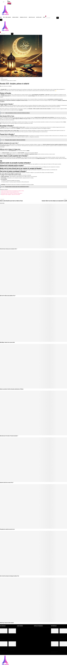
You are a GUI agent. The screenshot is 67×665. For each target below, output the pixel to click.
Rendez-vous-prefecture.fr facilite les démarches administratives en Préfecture (11, 389)
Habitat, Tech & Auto (32, 17)
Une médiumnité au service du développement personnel (11, 636)
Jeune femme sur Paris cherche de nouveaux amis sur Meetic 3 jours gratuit (41, 634)
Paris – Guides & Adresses (7, 17)
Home (1, 17)
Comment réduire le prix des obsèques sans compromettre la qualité (54, 200)
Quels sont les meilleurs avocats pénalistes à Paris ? (10, 192)
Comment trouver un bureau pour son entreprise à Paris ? (8, 248)
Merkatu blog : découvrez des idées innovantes (7, 622)
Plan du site (19, 631)
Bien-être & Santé (38, 17)
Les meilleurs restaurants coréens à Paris (40, 632)
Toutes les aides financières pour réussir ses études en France (11, 200)
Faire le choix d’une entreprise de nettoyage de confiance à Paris (12, 191)
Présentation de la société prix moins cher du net (7, 529)
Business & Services (15, 17)
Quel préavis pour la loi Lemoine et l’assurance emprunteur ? (11, 193)
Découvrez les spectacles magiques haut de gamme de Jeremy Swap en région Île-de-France (3, 636)
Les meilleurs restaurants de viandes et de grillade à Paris (42, 639)
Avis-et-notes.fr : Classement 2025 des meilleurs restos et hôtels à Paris (41, 629)
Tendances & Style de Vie (23, 17)
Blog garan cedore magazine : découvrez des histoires (10, 194)
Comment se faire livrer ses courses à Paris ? (6, 482)
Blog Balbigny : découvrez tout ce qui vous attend (7, 342)
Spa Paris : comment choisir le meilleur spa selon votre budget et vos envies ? (3, 649)
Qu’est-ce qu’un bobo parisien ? (39, 637)
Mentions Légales (19, 629)
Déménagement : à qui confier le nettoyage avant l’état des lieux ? (12, 648)
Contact (44, 17)
